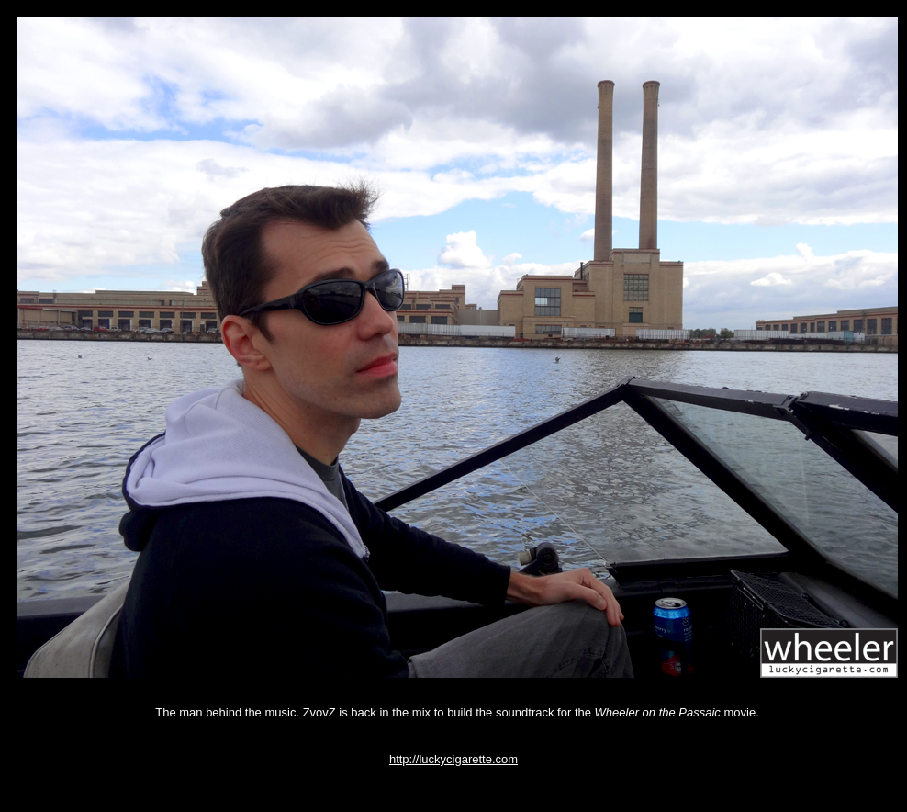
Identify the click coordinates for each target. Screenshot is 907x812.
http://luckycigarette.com (453, 759)
